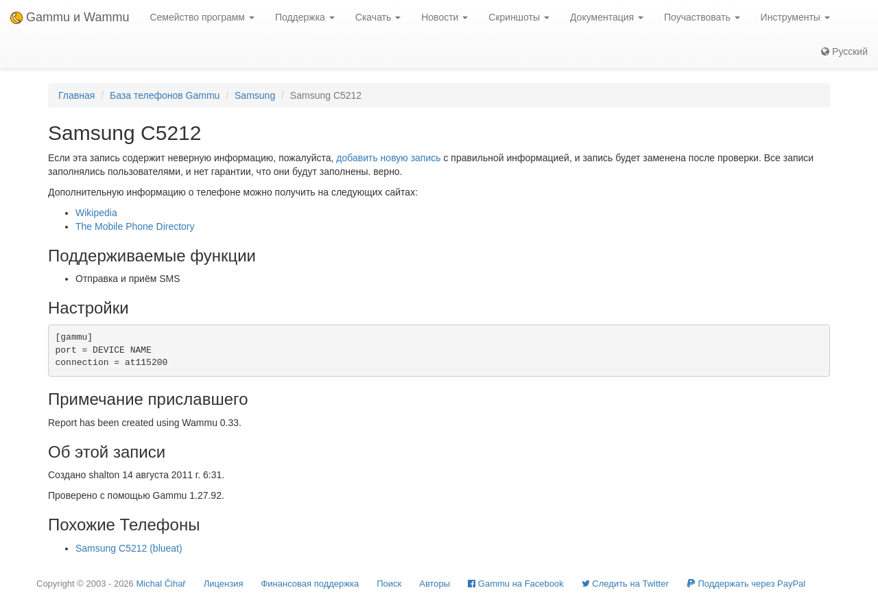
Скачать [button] (378, 17)
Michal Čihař (160, 583)
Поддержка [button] (305, 17)
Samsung (255, 95)
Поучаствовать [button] (702, 17)
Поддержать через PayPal (746, 583)
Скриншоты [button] (518, 17)
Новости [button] (444, 17)
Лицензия (224, 583)
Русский (844, 51)
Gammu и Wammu (69, 17)
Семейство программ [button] (202, 17)
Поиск (389, 583)
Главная (76, 95)
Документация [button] (606, 17)
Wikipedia (96, 212)
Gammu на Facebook (516, 583)
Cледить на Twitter (625, 583)
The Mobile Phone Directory (135, 226)
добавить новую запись (388, 157)
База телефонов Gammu (165, 95)
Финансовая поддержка (310, 583)
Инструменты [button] (795, 17)
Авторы (434, 583)
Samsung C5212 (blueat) (128, 548)
